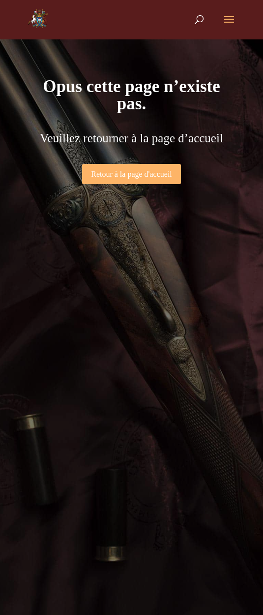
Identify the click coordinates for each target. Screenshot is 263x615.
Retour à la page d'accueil (131, 174)
